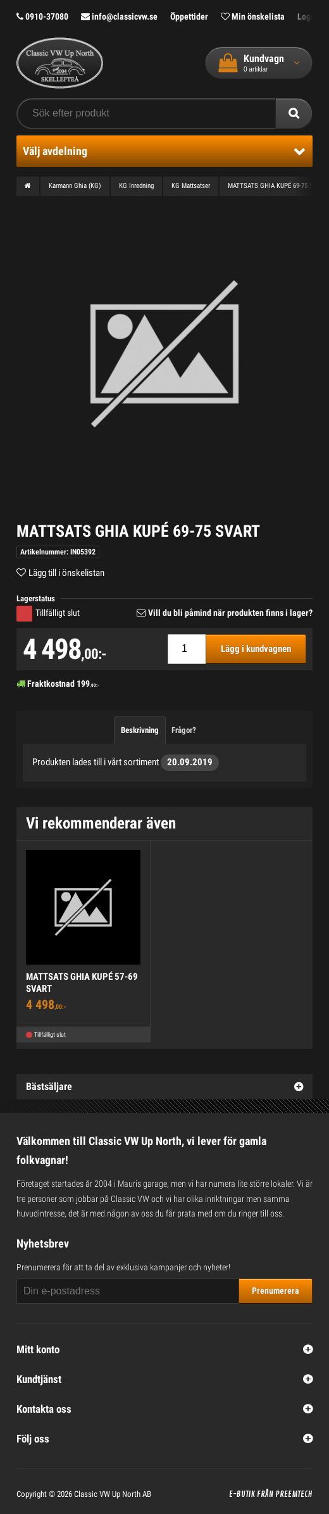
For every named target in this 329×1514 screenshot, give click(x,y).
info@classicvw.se (119, 16)
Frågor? (183, 730)
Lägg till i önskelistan (66, 573)
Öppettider (189, 16)
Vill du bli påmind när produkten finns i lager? (230, 613)
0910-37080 (42, 16)
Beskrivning (140, 730)
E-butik (242, 1494)
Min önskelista (253, 16)
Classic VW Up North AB (112, 1494)
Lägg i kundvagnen (256, 648)
